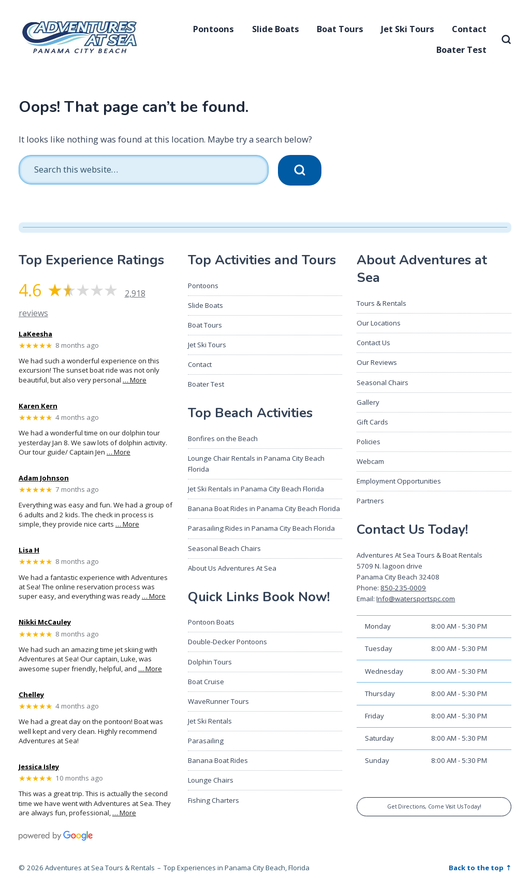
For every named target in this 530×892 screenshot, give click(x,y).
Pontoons (213, 29)
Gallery (368, 402)
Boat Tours (340, 29)
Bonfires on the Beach (223, 438)
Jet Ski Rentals (210, 721)
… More (134, 380)
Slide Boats (275, 29)
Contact (469, 29)
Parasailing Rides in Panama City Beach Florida (261, 528)
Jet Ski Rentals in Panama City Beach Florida (256, 488)
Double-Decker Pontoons (227, 641)
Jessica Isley (39, 767)
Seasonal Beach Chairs (224, 548)
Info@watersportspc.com (415, 598)
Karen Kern (38, 406)
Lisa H (29, 550)
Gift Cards (372, 422)
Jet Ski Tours (407, 29)
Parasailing (206, 740)
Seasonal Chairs (382, 382)
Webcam (370, 461)
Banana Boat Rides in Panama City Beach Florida (264, 508)
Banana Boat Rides (218, 760)
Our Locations (379, 323)
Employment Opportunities (399, 481)
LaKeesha (35, 334)
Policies (368, 441)
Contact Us (373, 342)
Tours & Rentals (381, 303)
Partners (370, 500)
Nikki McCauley (45, 622)
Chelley (31, 695)
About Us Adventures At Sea (232, 568)
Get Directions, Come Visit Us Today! (434, 806)
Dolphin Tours (210, 662)
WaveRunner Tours (218, 701)
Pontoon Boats (211, 622)
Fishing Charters (213, 800)
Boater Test (461, 49)
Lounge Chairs (210, 780)
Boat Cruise (206, 681)
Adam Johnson (44, 478)
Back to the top (477, 867)
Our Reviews (377, 362)
